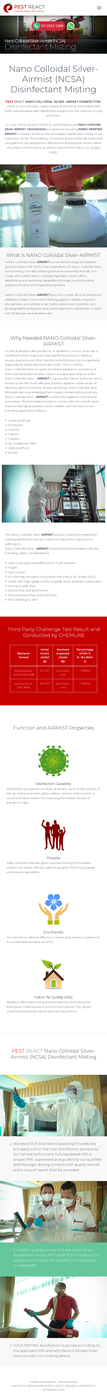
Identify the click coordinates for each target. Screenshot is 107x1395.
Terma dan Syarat (43, 1382)
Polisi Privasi (67, 1382)
